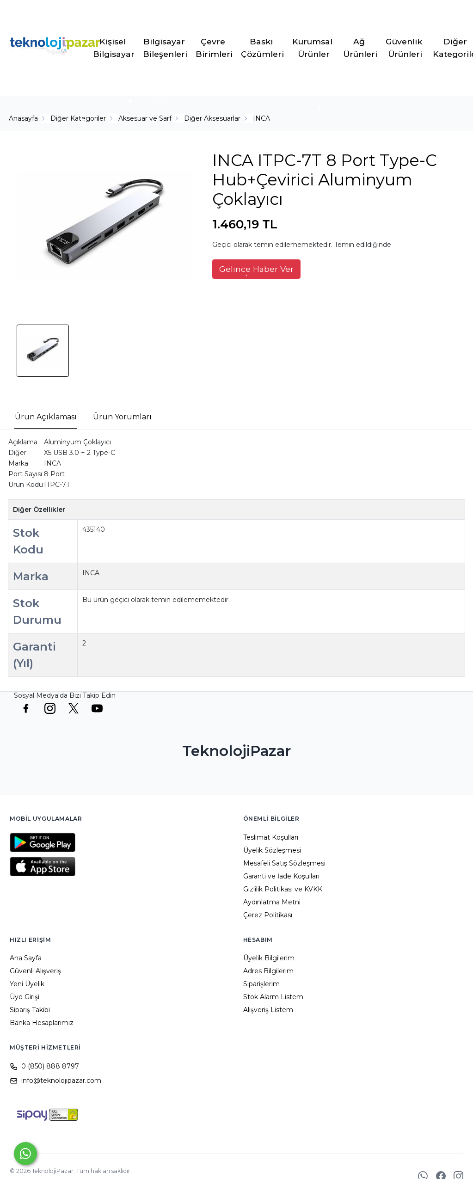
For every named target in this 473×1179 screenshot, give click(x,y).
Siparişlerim (261, 984)
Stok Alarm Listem (273, 997)
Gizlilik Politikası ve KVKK (282, 889)
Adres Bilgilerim (268, 971)
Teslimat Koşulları (270, 837)
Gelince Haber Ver (256, 269)
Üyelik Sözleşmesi (272, 850)
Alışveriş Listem (268, 1010)
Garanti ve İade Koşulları (281, 876)
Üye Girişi (24, 997)
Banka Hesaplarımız (42, 1023)
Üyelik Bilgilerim (269, 958)
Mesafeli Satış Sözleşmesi (284, 863)
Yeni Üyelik (27, 984)
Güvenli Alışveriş (35, 971)
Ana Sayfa (26, 958)
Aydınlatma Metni (272, 902)
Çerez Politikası (267, 915)
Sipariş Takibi (30, 1010)
